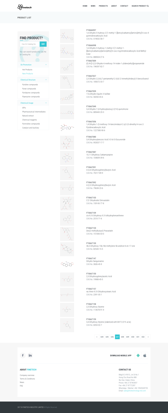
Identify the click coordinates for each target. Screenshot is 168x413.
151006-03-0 (98, 234)
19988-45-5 (98, 279)
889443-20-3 (98, 112)
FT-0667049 (91, 106)
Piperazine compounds (31, 96)
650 (132, 337)
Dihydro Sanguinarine (95, 261)
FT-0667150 (91, 273)
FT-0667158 (91, 304)
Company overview (27, 375)
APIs (24, 108)
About (114, 6)
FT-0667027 (91, 76)
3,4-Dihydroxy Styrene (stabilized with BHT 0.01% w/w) (108, 322)
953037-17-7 (98, 142)
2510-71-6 (97, 218)
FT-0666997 (91, 30)
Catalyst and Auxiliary (30, 128)
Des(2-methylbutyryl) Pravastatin (99, 230)
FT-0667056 (91, 121)
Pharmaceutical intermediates (34, 112)
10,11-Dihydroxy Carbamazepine (99, 154)
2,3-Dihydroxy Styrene (95, 307)
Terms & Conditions (27, 379)
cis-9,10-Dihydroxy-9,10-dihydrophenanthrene (105, 215)
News (93, 6)
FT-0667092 (91, 182)
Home (85, 6)
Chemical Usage (34, 102)
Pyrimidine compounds (31, 124)
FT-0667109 (91, 213)
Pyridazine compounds (31, 92)
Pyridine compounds (30, 84)
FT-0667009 (91, 61)
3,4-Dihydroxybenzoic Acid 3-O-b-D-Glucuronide (105, 139)
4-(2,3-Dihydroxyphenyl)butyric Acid (101, 185)
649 (127, 337)
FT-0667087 (91, 152)
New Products (27, 73)
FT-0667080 (91, 137)
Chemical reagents (29, 120)
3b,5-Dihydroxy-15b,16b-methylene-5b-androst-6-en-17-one (110, 246)
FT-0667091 (91, 167)
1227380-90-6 (99, 130)
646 (112, 337)
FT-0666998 (91, 45)
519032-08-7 (98, 39)
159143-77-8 (98, 203)
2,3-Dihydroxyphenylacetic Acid (99, 276)
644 (102, 337)
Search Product (140, 6)
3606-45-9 (97, 264)
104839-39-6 (98, 157)
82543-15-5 (98, 249)
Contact (124, 6)
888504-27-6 (98, 57)
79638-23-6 (98, 188)
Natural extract (28, 116)
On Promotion (34, 64)
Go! (43, 44)
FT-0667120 (91, 228)
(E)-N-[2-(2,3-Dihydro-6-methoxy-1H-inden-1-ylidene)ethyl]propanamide (115, 63)
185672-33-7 (98, 81)
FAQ (21, 386)
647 (117, 337)
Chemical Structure (34, 79)
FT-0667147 (91, 258)
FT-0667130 (91, 243)
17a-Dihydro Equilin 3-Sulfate (98, 94)
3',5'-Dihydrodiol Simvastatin (97, 200)
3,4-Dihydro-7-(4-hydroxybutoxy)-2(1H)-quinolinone (107, 109)
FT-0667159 (91, 319)
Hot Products (27, 69)
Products (103, 6)
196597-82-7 (98, 66)
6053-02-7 (97, 325)
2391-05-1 (97, 294)
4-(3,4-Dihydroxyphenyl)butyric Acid (101, 170)
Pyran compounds (29, 88)
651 (137, 337)
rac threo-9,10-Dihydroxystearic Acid (101, 291)
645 (107, 337)
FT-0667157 (91, 289)
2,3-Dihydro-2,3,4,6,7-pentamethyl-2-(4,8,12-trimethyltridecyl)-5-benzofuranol (117, 78)
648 (122, 337)
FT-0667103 (91, 197)
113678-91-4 (98, 310)
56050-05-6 (98, 97)
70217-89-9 (98, 173)
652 (143, 337)
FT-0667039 (91, 91)
